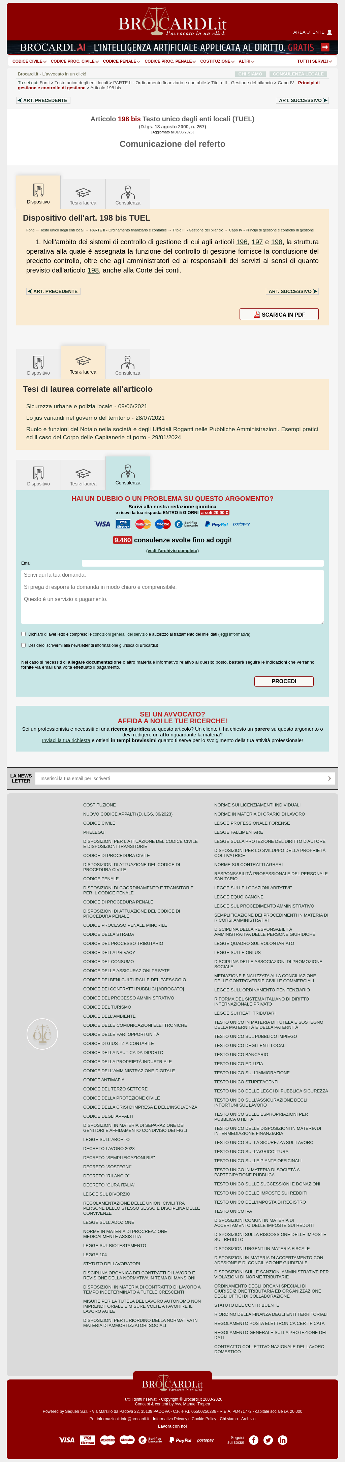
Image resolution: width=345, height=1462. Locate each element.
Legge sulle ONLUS (237, 952)
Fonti (45, 82)
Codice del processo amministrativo (128, 997)
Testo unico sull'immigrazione (252, 1072)
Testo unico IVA (233, 1211)
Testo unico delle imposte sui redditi (260, 1193)
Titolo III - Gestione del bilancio (197, 230)
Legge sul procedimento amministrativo (264, 906)
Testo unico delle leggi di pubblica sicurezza (271, 1090)
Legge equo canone (238, 896)
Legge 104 (95, 1254)
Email (26, 563)
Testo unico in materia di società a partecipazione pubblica (257, 1172)
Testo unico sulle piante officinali (258, 1160)
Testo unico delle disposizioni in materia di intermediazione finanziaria (267, 1131)
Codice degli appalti (108, 1116)
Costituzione (215, 61)
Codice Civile (27, 61)
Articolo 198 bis (105, 87)
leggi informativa (234, 634)
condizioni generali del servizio (120, 634)
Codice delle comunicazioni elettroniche (135, 1025)
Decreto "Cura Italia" (109, 1184)
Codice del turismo (107, 1007)
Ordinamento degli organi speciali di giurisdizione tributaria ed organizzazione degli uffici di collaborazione (267, 1291)
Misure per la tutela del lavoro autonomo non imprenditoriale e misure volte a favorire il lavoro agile (142, 1306)
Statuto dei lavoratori (111, 1263)
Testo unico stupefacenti (246, 1081)
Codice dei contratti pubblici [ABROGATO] (133, 988)
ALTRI (244, 61)
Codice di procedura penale (118, 901)
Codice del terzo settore (115, 1088)
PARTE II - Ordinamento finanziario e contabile (128, 230)
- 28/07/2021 (95, 417)
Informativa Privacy (170, 1419)
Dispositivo (38, 365)
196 (241, 242)
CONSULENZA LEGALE (298, 73)
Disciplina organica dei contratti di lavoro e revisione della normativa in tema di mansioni (139, 1275)
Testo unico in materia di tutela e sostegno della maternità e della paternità (268, 1025)
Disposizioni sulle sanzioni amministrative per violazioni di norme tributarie (271, 1274)
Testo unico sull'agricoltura (251, 1151)
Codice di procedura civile (116, 855)
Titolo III (242, 82)
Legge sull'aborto (106, 1139)
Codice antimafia (104, 1079)
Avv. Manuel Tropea (192, 1404)
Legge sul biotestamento (114, 1245)
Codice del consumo (108, 961)
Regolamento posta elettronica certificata (269, 1323)
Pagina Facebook (253, 1437)
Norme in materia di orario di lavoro (259, 814)
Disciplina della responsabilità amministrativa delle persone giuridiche (264, 932)
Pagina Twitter (268, 1437)
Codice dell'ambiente (109, 1016)
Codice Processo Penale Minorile (125, 925)
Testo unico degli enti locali (81, 82)
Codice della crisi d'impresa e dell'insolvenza (140, 1107)
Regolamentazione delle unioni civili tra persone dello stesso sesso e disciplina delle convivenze (141, 1208)
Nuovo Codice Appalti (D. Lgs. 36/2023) (127, 814)
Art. (45, 100)
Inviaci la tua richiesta (66, 740)
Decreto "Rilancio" (106, 1175)
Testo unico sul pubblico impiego (255, 1036)
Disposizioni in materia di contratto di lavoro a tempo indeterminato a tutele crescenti (141, 1289)
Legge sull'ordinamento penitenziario (262, 989)
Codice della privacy (109, 952)
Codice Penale (119, 61)
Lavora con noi (172, 1426)
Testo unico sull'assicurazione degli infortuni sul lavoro (260, 1103)
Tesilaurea (83, 194)
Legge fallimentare (238, 832)
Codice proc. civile (73, 61)
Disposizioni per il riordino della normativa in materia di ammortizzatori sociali (140, 1323)
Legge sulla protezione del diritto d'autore (269, 841)
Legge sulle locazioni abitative (253, 887)
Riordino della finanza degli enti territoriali (270, 1314)
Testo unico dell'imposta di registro (260, 1202)
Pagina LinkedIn (282, 1437)
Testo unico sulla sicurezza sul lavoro (264, 1142)
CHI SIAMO (250, 73)
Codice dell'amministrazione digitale (129, 1070)
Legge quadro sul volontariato (254, 943)
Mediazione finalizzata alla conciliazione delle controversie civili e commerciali (265, 978)
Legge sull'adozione (108, 1222)
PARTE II (159, 82)
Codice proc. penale (168, 61)
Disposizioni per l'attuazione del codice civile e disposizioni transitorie (140, 844)
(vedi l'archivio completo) (172, 550)
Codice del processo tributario (123, 943)
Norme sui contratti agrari (248, 864)
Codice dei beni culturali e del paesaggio (134, 979)
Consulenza (128, 194)
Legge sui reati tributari (245, 1013)
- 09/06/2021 (86, 406)
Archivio (248, 1419)
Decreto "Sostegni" (107, 1166)
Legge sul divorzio (106, 1194)
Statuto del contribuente (246, 1305)
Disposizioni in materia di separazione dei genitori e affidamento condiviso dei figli (135, 1128)
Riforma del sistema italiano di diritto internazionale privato (261, 1001)
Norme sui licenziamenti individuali (257, 804)
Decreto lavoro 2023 (109, 1148)
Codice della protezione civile (121, 1098)
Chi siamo (229, 1419)
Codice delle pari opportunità (121, 1034)
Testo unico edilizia (238, 1063)
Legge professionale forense (252, 823)
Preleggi (94, 832)
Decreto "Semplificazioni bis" (119, 1157)
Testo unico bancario (241, 1054)
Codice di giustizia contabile (118, 1043)
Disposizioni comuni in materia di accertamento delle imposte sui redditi (264, 1223)
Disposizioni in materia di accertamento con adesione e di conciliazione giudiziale (268, 1260)
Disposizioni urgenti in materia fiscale (262, 1248)
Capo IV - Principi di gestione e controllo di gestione (271, 230)
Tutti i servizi (312, 61)
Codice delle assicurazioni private (126, 970)
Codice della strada (108, 934)
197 (257, 242)
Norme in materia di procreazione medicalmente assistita (125, 1234)
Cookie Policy (204, 1419)
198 (276, 242)
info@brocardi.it (135, 1419)
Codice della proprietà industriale (127, 1061)
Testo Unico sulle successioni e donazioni (267, 1183)
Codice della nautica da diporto (123, 1052)
